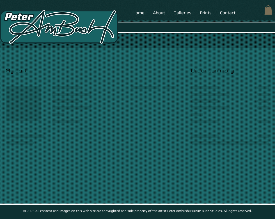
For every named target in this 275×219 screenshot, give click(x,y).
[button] (268, 10)
